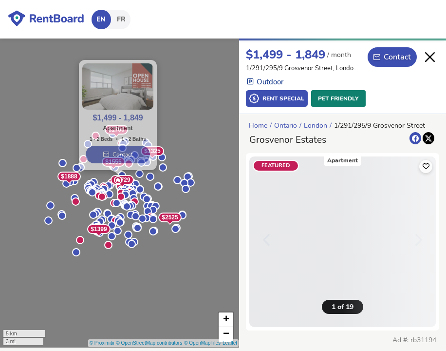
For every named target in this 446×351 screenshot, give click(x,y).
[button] (108, 245)
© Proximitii (102, 343)
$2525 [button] (170, 217)
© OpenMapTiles (202, 343)
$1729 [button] (122, 179)
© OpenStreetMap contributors (149, 343)
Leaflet (230, 343)
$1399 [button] (99, 229)
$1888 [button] (69, 176)
